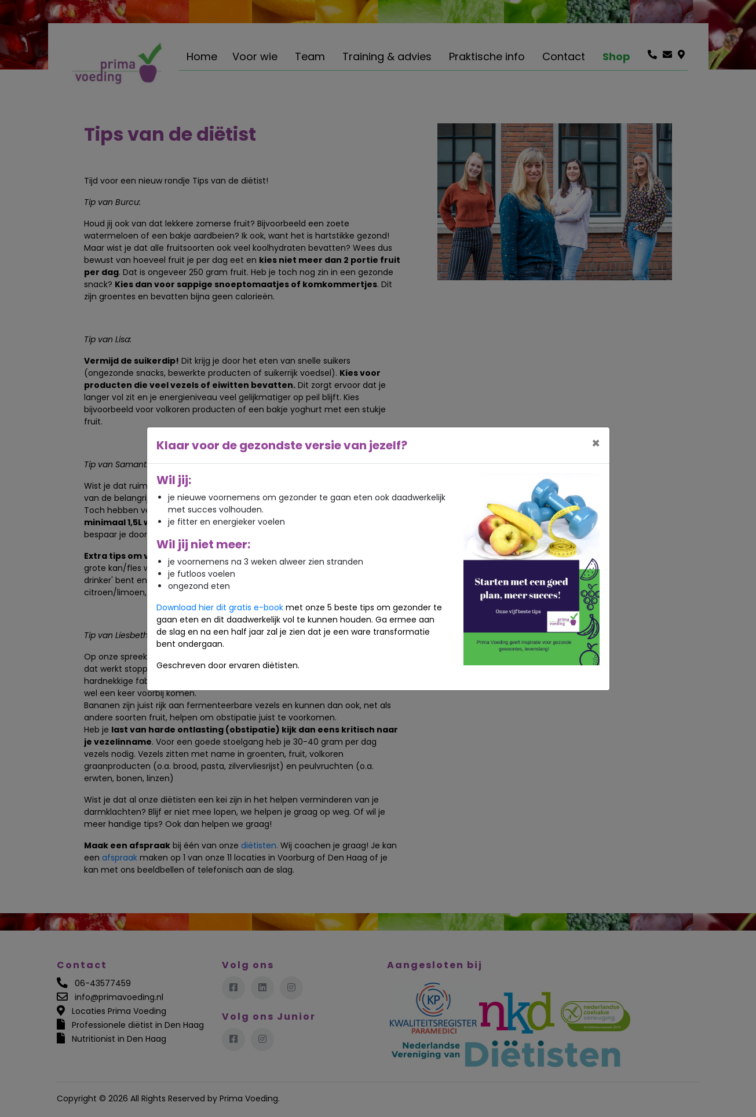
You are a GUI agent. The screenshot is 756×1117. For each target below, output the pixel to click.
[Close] (595, 443)
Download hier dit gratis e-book (219, 607)
